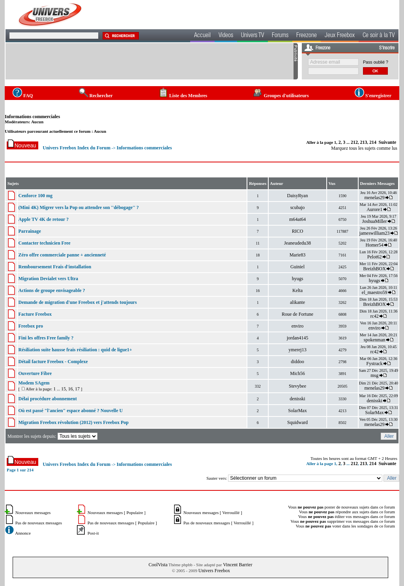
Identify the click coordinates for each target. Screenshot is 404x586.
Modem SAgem (33, 383)
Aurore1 (374, 209)
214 (372, 142)
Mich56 (297, 373)
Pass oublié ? (375, 62)
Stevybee (297, 386)
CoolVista (158, 564)
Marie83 (298, 255)
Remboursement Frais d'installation (54, 266)
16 (70, 389)
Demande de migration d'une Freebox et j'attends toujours (77, 302)
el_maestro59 (374, 292)
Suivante (388, 142)
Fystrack (374, 363)
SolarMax (297, 410)
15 (63, 389)
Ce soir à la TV (379, 36)
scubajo (297, 207)
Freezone (306, 36)
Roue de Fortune (297, 314)
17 (77, 389)
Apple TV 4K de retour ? (43, 219)
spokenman (374, 340)
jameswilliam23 (374, 233)
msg (374, 375)
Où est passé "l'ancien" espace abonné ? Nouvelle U (70, 410)
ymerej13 (297, 349)
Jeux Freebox (340, 36)
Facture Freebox (35, 314)
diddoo (297, 361)
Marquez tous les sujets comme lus (364, 148)
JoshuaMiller (374, 221)
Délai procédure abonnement (47, 398)
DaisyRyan (297, 195)
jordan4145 (298, 338)
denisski (297, 398)
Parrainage (29, 231)
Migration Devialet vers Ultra (48, 278)
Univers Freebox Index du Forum (76, 148)
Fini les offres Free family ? (45, 338)
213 (363, 142)
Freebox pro (30, 326)
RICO (297, 231)
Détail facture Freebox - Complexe (53, 361)
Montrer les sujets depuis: (53, 436)
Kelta (297, 290)
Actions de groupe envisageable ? (51, 290)
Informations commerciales (32, 116)
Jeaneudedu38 (297, 243)
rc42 (374, 316)
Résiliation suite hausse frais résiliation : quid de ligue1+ (75, 349)
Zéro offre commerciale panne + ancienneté (62, 255)
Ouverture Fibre (35, 373)
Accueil (202, 36)
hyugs (297, 278)
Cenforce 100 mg (35, 195)
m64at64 (297, 219)
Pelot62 (374, 257)
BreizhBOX (374, 268)
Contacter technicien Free (44, 243)
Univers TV (252, 36)
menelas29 (374, 197)
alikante (297, 302)
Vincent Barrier (237, 564)
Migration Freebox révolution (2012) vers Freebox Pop (73, 422)
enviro (298, 326)
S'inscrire (387, 48)
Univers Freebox (214, 570)
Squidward (297, 422)
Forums (280, 36)
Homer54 (374, 245)
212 (354, 142)
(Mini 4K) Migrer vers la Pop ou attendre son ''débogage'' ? (78, 207)
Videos (226, 36)
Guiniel (297, 266)
